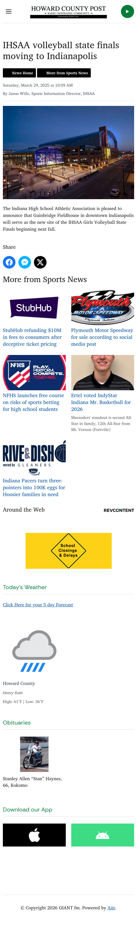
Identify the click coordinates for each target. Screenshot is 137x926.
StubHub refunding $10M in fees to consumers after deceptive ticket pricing (34, 319)
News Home (22, 73)
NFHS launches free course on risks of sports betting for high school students (34, 384)
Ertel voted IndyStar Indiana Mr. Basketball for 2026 (102, 384)
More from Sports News (67, 73)
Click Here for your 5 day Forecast (38, 604)
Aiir (111, 907)
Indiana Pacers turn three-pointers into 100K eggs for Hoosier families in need (34, 469)
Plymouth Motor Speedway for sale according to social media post (102, 319)
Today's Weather (25, 587)
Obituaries (17, 722)
